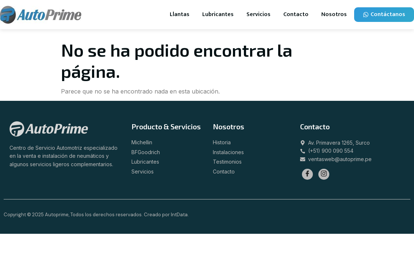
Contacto (295, 14)
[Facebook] (307, 174)
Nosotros (334, 14)
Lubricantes (218, 14)
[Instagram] (323, 174)
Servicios (258, 14)
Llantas (179, 14)
